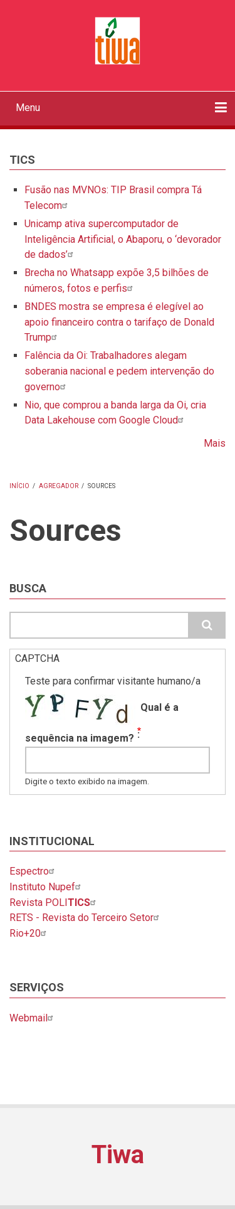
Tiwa (117, 1154)
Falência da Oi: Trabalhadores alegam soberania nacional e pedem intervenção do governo (119, 371)
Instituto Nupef (46, 887)
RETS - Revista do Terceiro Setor (85, 918)
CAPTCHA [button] (37, 658)
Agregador (58, 485)
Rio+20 (29, 933)
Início (19, 485)
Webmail (32, 1018)
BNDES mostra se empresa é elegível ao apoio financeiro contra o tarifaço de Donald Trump (119, 322)
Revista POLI (54, 902)
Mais (215, 443)
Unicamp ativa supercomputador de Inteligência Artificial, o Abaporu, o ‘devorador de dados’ (122, 239)
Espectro (33, 871)
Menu (28, 108)
